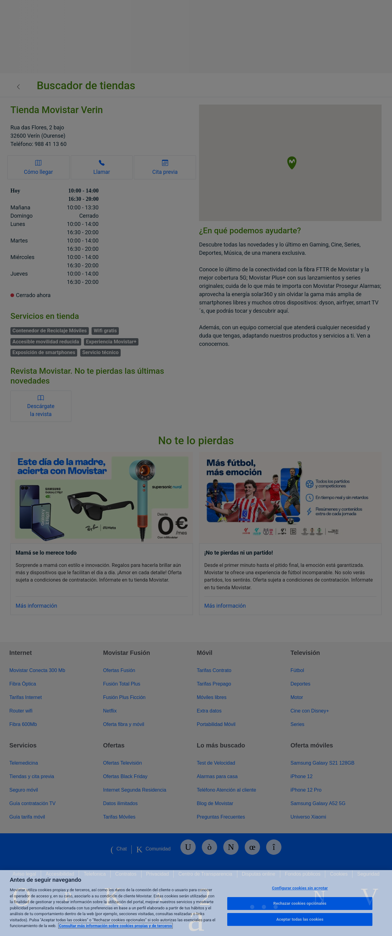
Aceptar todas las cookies (299, 919)
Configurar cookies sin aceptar (300, 888)
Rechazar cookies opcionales (299, 903)
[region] (196, 903)
